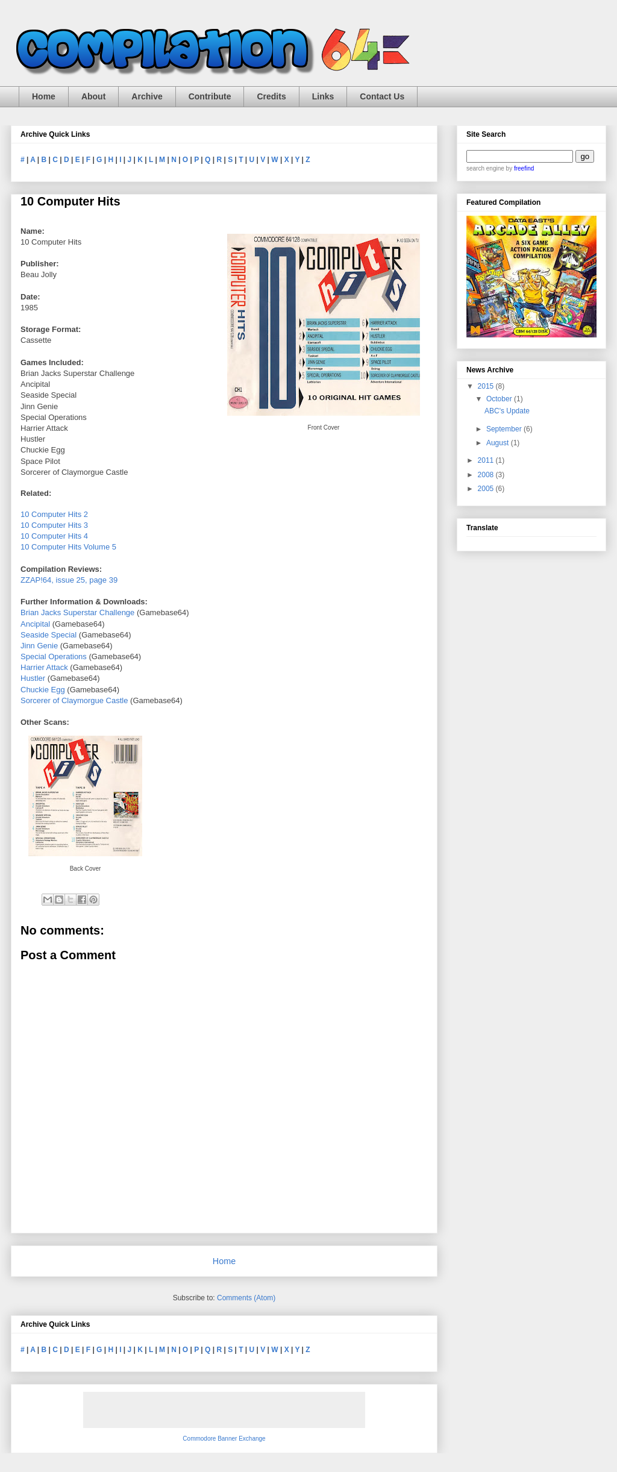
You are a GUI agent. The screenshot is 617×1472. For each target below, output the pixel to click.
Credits (271, 96)
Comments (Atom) (246, 1298)
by (519, 168)
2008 (487, 475)
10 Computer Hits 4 (54, 535)
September (505, 429)
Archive (146, 96)
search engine (485, 168)
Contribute (210, 96)
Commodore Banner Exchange (224, 1438)
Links (323, 96)
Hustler (32, 678)
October (500, 399)
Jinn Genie (39, 645)
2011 (487, 460)
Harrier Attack (44, 667)
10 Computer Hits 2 (54, 514)
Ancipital (35, 623)
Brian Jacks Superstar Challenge (77, 612)
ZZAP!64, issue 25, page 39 (68, 579)
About (93, 96)
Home (43, 96)
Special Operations (53, 656)
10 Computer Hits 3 (54, 525)
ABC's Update (507, 411)
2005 (487, 488)
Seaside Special (48, 634)
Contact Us (382, 96)
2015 (487, 386)
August (498, 443)
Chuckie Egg (42, 689)
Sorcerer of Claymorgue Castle (74, 700)
